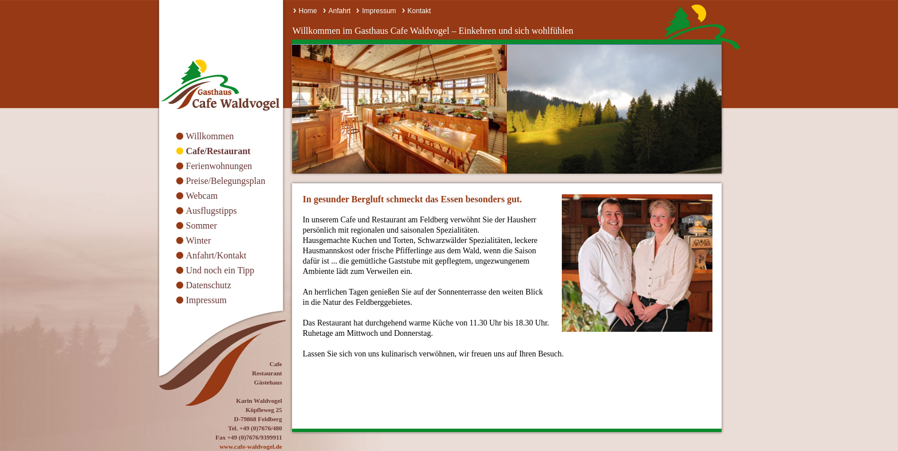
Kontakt (419, 11)
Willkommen (210, 136)
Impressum (206, 300)
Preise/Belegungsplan (226, 181)
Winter (198, 240)
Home (308, 11)
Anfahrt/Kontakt (216, 255)
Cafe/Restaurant (218, 151)
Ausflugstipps (211, 210)
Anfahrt (340, 11)
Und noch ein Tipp (220, 270)
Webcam (202, 196)
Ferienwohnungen (219, 166)
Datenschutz (208, 285)
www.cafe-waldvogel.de (250, 446)
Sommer (201, 225)
